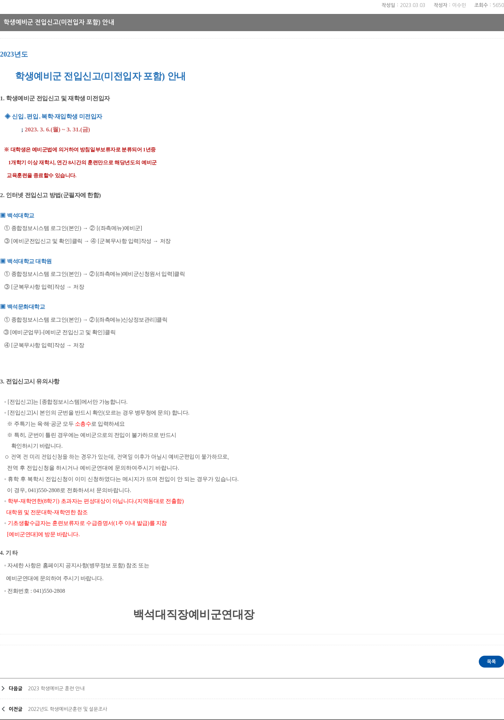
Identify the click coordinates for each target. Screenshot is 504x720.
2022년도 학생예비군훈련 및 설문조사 (67, 709)
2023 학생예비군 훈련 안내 (56, 688)
